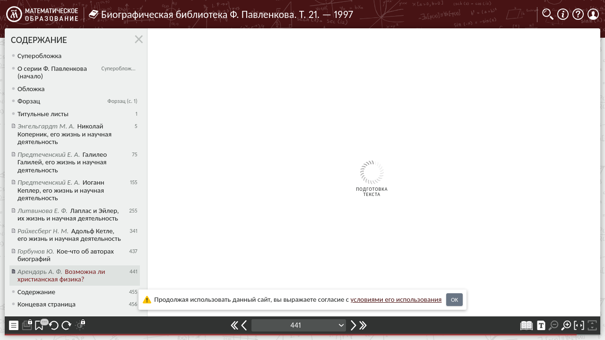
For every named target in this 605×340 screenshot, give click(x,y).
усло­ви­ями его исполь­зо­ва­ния (396, 299)
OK (454, 299)
